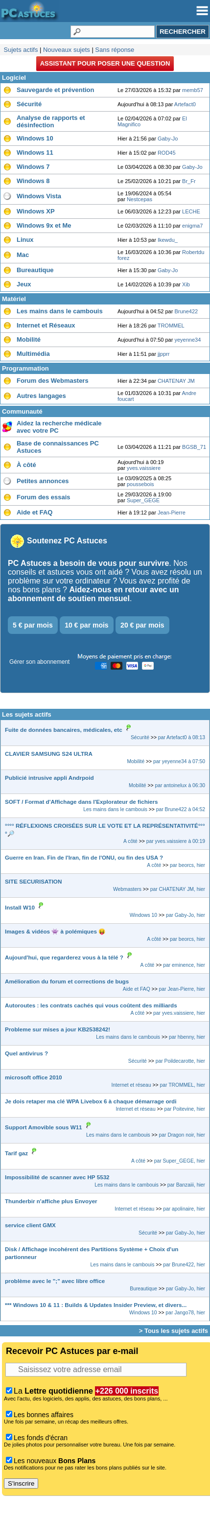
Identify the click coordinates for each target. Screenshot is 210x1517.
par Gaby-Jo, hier (185, 915)
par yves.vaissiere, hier (179, 1013)
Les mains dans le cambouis (60, 311)
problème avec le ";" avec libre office (55, 1281)
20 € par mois (142, 625)
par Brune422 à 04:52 (180, 809)
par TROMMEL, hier (183, 1085)
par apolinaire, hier (184, 1209)
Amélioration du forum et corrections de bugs (67, 981)
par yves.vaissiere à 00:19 (175, 841)
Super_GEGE (143, 500)
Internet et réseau (131, 1085)
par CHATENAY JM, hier (177, 889)
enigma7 (192, 226)
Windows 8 (33, 181)
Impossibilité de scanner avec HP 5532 (57, 1177)
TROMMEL (171, 325)
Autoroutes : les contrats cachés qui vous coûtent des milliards (91, 1005)
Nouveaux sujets (66, 49)
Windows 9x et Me (44, 225)
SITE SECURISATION (33, 881)
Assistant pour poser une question (105, 63)
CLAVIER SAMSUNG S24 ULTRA (49, 753)
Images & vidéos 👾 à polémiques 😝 (55, 931)
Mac (23, 254)
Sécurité (29, 104)
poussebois (140, 484)
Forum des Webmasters (53, 380)
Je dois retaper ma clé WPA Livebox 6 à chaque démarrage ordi (90, 1101)
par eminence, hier (184, 965)
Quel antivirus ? (26, 1053)
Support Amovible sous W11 (43, 1127)
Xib (186, 284)
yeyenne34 (187, 340)
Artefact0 (185, 104)
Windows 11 (35, 152)
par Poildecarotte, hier (180, 1061)
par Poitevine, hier (185, 1109)
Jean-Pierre (172, 512)
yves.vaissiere (144, 468)
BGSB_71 (194, 447)
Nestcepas (139, 199)
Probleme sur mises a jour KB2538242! (57, 1029)
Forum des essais (43, 497)
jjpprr (163, 354)
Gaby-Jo (168, 138)
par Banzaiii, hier (186, 1185)
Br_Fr (189, 181)
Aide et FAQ (34, 512)
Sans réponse (114, 49)
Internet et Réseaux (46, 325)
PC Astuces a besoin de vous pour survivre (88, 563)
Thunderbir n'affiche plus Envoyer (51, 1201)
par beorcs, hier (187, 865)
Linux (25, 239)
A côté (130, 841)
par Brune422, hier (184, 1264)
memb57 (192, 90)
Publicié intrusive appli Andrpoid (49, 777)
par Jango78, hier (185, 1312)
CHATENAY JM (176, 381)
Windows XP (36, 211)
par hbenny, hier (187, 1037)
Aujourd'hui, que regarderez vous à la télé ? (64, 957)
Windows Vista (39, 196)
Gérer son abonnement (39, 661)
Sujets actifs (21, 49)
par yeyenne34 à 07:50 (179, 761)
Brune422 (186, 311)
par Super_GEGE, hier (179, 1161)
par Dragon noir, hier (182, 1135)
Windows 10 (35, 138)
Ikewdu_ (168, 240)
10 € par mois (87, 625)
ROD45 (167, 153)
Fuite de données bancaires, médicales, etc (63, 729)
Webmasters (127, 889)
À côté (26, 464)
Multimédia (33, 353)
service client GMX (30, 1225)
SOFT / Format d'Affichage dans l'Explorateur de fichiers (81, 801)
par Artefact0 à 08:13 (181, 737)
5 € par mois (33, 625)
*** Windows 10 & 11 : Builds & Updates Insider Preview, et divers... (96, 1305)
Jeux (24, 284)
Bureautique (35, 270)
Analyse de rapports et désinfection (51, 121)
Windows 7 (33, 166)
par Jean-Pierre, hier (182, 989)
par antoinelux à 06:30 (180, 785)
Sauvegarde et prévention (55, 89)
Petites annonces (43, 481)
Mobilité (29, 339)
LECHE (191, 211)
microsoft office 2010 (33, 1077)
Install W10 (20, 907)
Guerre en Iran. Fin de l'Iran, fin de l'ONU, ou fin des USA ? (84, 857)
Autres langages (41, 395)
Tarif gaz (16, 1153)
